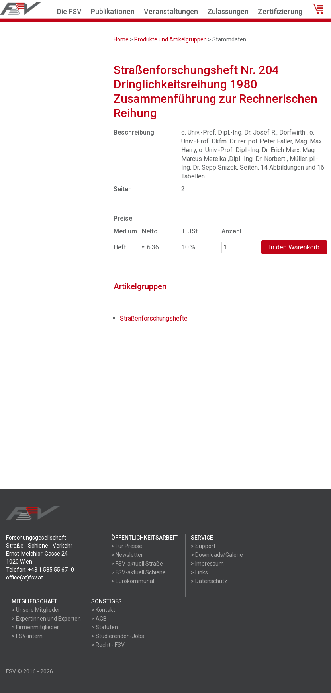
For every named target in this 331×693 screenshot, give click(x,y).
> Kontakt (103, 610)
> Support (203, 546)
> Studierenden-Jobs (117, 636)
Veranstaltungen (171, 11)
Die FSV (69, 11)
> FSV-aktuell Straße (137, 563)
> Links (199, 572)
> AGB (99, 618)
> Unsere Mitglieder (36, 610)
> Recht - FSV (108, 645)
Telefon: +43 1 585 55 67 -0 (40, 569)
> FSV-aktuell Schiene (138, 572)
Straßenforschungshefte (154, 318)
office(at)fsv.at (24, 577)
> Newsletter (127, 555)
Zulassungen (228, 11)
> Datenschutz (209, 581)
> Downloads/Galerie (217, 555)
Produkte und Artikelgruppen (170, 39)
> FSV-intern (27, 636)
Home (121, 39)
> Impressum (207, 563)
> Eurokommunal (132, 581)
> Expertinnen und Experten (46, 618)
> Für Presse (126, 546)
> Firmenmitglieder (35, 627)
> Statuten (104, 627)
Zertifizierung (280, 11)
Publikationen (113, 11)
